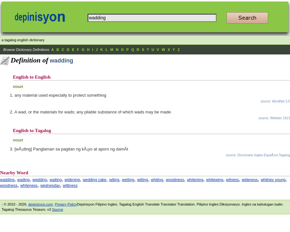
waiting (56, 180)
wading (23, 180)
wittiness (70, 185)
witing (114, 180)
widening (72, 180)
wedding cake (94, 180)
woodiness (175, 180)
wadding (7, 180)
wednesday (50, 185)
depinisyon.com (40, 204)
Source (57, 209)
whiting (157, 180)
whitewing (214, 180)
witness (232, 180)
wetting (128, 180)
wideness (250, 180)
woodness (8, 185)
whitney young (273, 180)
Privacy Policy (66, 204)
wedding (40, 180)
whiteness (28, 185)
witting (142, 180)
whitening (195, 180)
